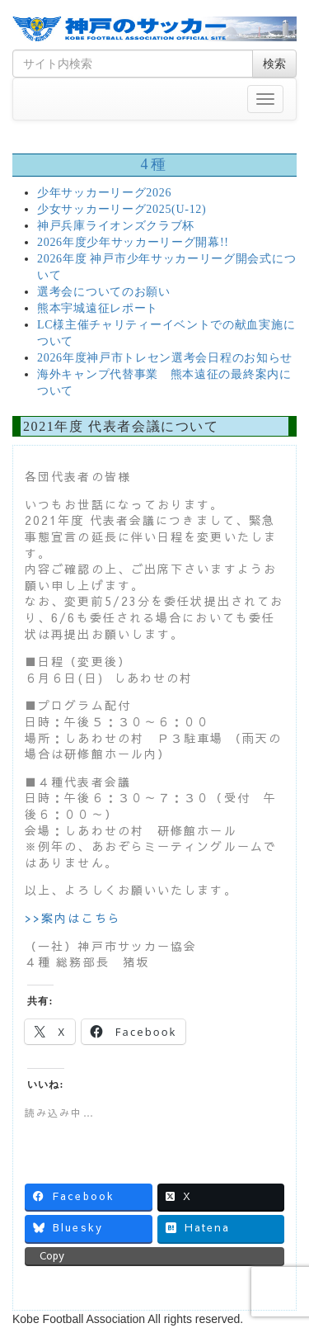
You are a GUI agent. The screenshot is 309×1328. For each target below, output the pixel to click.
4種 (154, 164)
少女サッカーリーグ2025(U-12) (121, 209)
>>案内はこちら (73, 918)
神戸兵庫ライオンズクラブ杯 (115, 226)
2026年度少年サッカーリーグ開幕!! (133, 242)
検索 (274, 63)
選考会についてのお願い (104, 292)
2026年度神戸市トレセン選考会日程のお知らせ (165, 358)
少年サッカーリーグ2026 (104, 193)
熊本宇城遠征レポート (97, 308)
